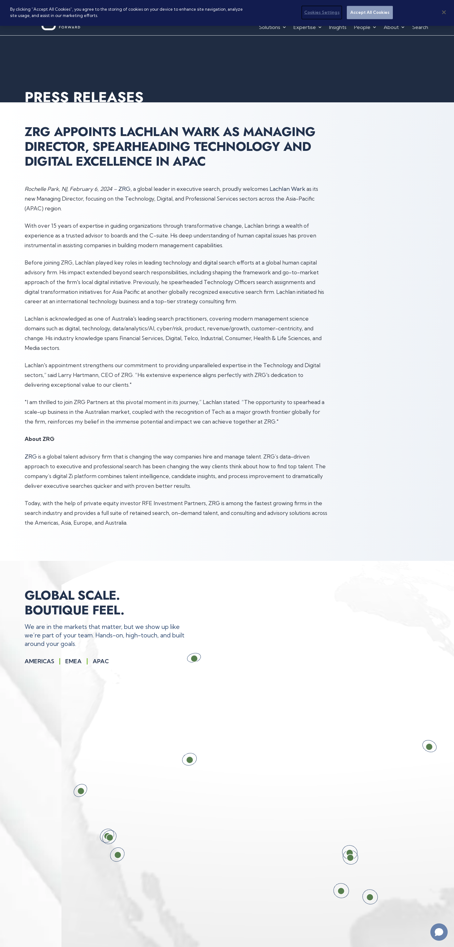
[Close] (444, 12)
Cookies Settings (322, 12)
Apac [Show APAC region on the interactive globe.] (101, 661)
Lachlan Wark (287, 188)
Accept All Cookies (369, 12)
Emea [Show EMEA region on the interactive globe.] (73, 661)
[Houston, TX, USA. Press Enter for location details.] (359, 897)
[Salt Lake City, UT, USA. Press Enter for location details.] (181, 759)
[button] (273, 27)
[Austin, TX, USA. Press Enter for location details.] (330, 891)
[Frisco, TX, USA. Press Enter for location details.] (339, 853)
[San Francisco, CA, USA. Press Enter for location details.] (73, 791)
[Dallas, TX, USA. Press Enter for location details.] (340, 858)
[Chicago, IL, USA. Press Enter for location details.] (421, 747)
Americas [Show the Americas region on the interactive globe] (39, 661)
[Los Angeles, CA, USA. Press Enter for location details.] (101, 837)
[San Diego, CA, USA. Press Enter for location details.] (108, 854)
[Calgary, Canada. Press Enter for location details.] (187, 658)
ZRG (124, 188)
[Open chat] (439, 932)
